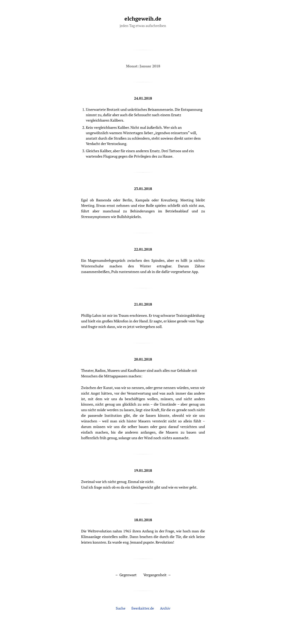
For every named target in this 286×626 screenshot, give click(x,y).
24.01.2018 (143, 98)
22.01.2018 (143, 249)
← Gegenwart (126, 574)
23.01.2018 (143, 188)
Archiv (165, 608)
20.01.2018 (143, 359)
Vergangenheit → (157, 574)
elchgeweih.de (142, 18)
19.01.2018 (143, 470)
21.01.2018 (143, 304)
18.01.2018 (143, 519)
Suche (120, 608)
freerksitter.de (142, 608)
